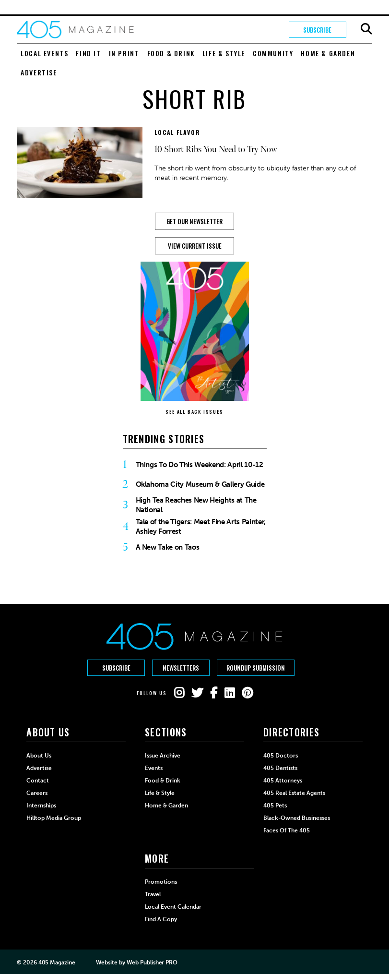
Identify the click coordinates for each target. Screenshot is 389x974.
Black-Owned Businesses (296, 818)
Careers (36, 793)
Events (154, 768)
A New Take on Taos (168, 547)
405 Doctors (280, 755)
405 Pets (275, 805)
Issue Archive (162, 755)
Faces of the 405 (286, 830)
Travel (153, 894)
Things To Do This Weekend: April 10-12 (199, 464)
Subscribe (317, 30)
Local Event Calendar (173, 906)
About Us (38, 755)
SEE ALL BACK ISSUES (194, 411)
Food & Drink (171, 53)
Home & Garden (328, 53)
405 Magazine (56, 962)
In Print (124, 53)
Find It (88, 53)
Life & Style (223, 53)
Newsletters (181, 668)
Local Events (44, 53)
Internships (41, 805)
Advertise (39, 72)
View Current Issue (195, 246)
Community (273, 53)
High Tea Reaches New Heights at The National (196, 505)
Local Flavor (177, 132)
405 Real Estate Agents (294, 793)
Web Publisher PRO (152, 962)
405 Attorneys (282, 780)
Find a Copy (161, 919)
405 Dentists (280, 768)
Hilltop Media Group (53, 818)
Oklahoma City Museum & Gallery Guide (200, 484)
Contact (37, 780)
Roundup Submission (255, 668)
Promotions (161, 881)
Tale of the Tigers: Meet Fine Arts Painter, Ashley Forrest (201, 526)
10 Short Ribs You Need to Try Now (215, 149)
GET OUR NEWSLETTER (194, 221)
